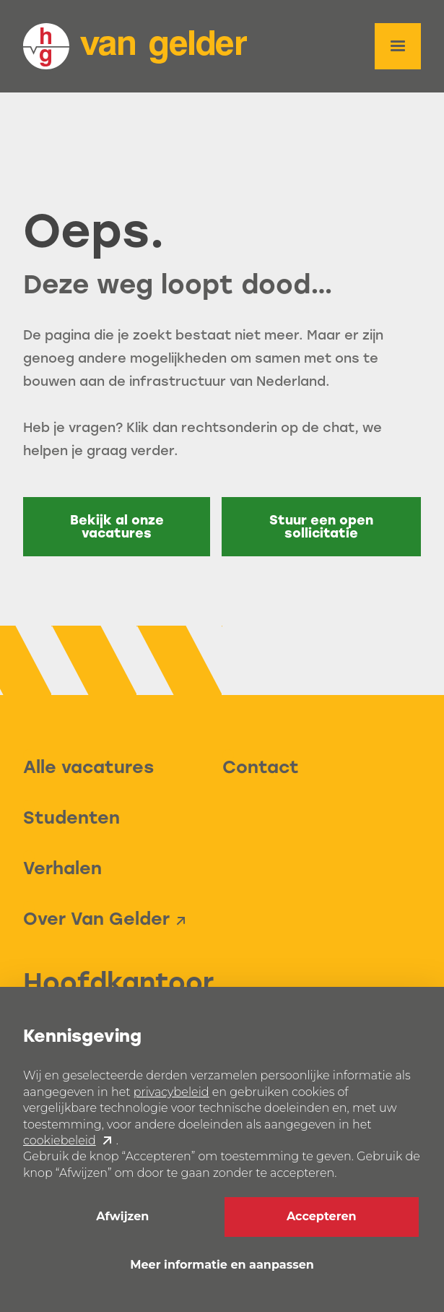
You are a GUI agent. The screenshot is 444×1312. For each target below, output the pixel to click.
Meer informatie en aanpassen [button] (222, 1265)
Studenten (71, 817)
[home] (135, 46)
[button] (398, 46)
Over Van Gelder (96, 918)
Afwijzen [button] (122, 1216)
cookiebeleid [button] (59, 1140)
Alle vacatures (88, 766)
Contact (260, 766)
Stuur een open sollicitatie (321, 526)
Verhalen (62, 868)
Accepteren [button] (322, 1216)
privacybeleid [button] (171, 1092)
